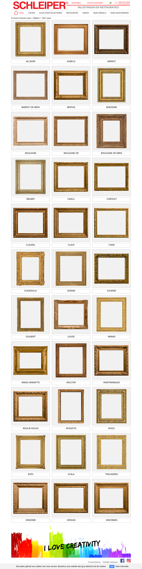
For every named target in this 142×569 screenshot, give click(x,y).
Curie (112, 245)
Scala (71, 474)
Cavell (71, 199)
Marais (111, 337)
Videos (85, 13)
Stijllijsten (36, 18)
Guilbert (31, 337)
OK (112, 566)
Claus (71, 245)
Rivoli (111, 428)
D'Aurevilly (30, 291)
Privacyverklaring (94, 562)
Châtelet (112, 199)
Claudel (30, 245)
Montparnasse (111, 382)
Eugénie (111, 291)
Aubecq (71, 61)
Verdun (71, 520)
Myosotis (71, 428)
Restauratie (72, 13)
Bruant (31, 199)
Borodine (111, 107)
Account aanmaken (95, 3)
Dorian (71, 291)
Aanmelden (76, 3)
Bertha (71, 107)
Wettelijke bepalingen (110, 562)
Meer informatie (122, 566)
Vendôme (31, 520)
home (18, 13)
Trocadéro (111, 474)
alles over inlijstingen (50, 13)
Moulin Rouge (31, 428)
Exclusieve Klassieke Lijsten (21, 18)
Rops (30, 474)
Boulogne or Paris (111, 153)
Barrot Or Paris (31, 107)
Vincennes (111, 520)
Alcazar (30, 61)
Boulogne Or (71, 153)
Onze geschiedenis (119, 13)
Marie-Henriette (31, 382)
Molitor (71, 382)
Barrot (111, 61)
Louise (71, 337)
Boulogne (30, 153)
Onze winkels (99, 13)
